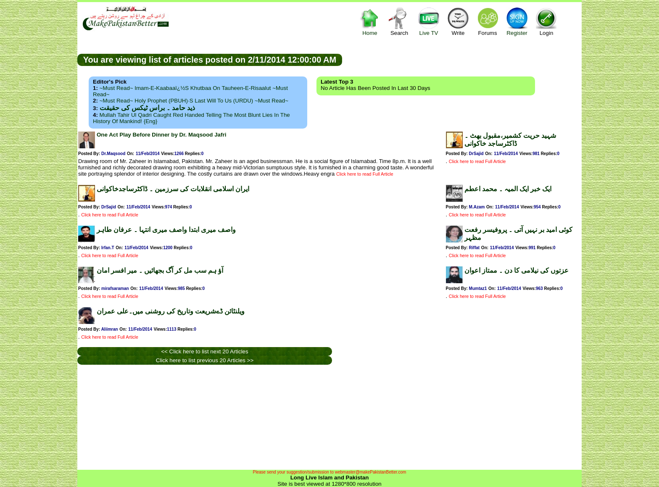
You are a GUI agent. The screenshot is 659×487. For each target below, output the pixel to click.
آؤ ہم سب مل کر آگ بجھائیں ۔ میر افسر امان (160, 270)
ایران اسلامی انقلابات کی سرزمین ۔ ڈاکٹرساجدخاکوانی (173, 188)
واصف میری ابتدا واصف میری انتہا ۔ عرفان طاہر (166, 229)
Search (399, 21)
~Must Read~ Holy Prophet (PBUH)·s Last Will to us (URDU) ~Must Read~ (194, 100)
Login (546, 21)
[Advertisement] (462, 59)
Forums (487, 21)
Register (516, 21)
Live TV (428, 21)
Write (458, 21)
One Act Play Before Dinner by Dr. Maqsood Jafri (161, 135)
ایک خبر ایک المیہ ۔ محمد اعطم (507, 188)
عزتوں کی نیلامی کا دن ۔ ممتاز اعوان (516, 270)
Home (369, 21)
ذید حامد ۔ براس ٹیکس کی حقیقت (147, 107)
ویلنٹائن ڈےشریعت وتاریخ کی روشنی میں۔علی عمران (171, 311)
